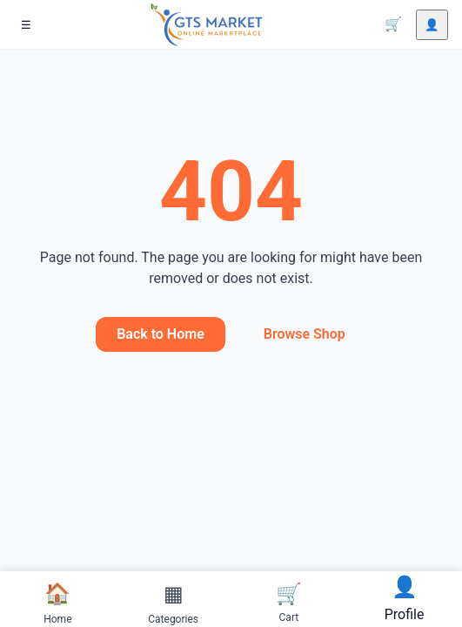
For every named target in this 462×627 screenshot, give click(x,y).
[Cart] (393, 24)
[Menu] (26, 24)
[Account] (432, 25)
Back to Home (160, 334)
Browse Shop (304, 334)
